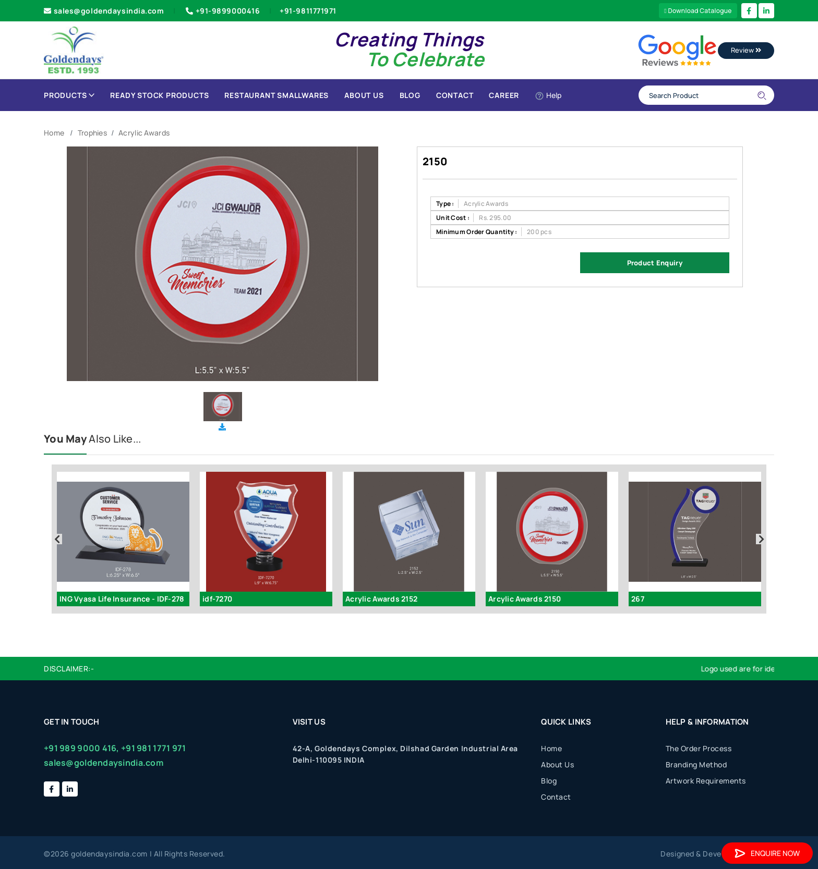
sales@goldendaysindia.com (104, 11)
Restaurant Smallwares (276, 95)
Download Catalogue (698, 10)
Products (69, 95)
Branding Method (696, 764)
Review (746, 50)
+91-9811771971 (308, 11)
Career (504, 95)
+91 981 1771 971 (153, 748)
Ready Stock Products (159, 95)
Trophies (92, 133)
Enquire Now (767, 853)
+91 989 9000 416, (81, 748)
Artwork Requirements (706, 781)
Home (54, 133)
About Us (363, 95)
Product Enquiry (654, 262)
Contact (455, 95)
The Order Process (699, 748)
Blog (410, 95)
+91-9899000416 (222, 11)
